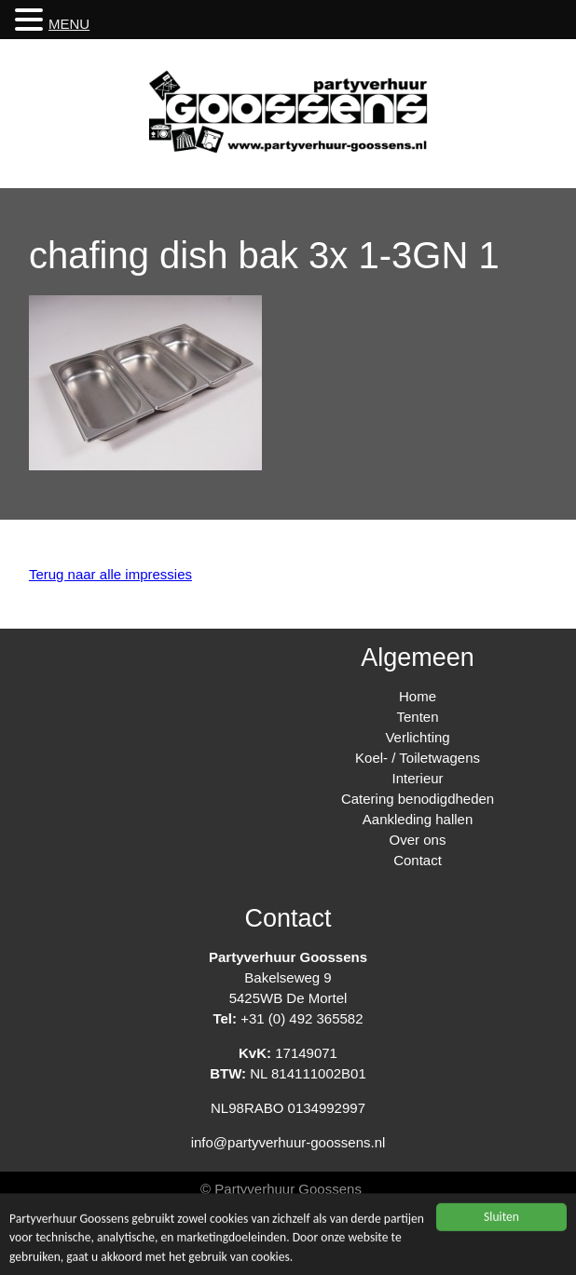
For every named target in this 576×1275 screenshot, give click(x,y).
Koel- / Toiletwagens (417, 758)
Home (417, 696)
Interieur (418, 778)
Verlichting (417, 737)
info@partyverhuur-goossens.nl (288, 1142)
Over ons (418, 840)
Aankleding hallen (418, 819)
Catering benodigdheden (417, 799)
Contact (417, 860)
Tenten (418, 717)
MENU (68, 24)
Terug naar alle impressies (110, 574)
